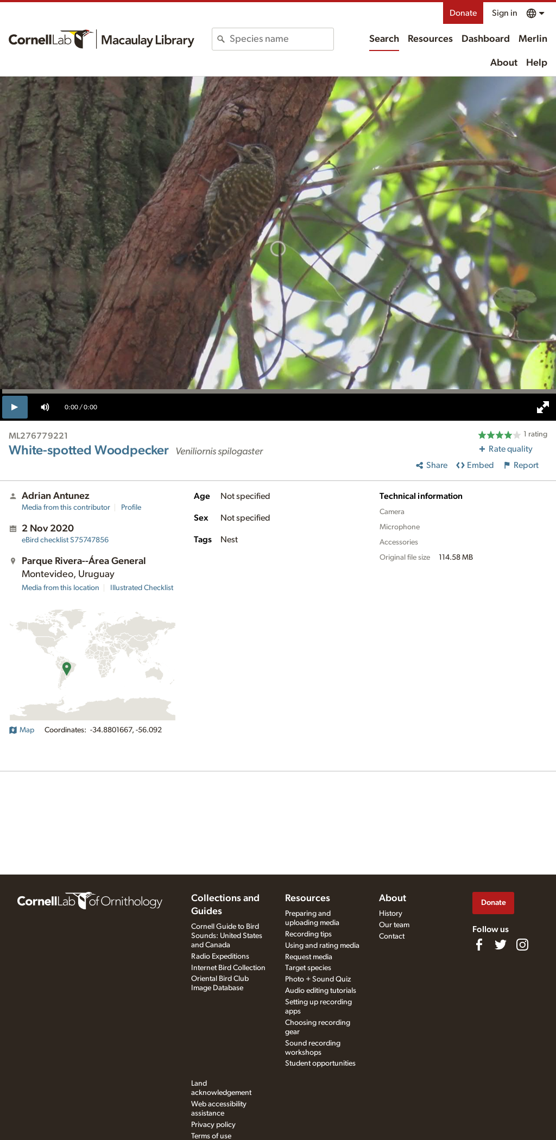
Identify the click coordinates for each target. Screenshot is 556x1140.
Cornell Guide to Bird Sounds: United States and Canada (226, 936)
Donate (463, 13)
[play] (15, 407)
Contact (392, 936)
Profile (131, 507)
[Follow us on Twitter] (500, 944)
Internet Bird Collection (228, 968)
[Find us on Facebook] (478, 944)
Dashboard (486, 39)
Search (384, 39)
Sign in (504, 13)
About (503, 63)
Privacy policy (213, 1125)
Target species (308, 968)
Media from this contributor (66, 507)
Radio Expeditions (220, 956)
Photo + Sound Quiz (318, 979)
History (390, 913)
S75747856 (65, 540)
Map (21, 730)
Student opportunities (320, 1063)
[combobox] (281, 39)
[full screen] (543, 407)
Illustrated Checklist (141, 588)
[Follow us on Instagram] (522, 944)
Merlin (533, 39)
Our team (394, 925)
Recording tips (308, 934)
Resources (430, 39)
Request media (308, 957)
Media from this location (60, 588)
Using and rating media (322, 945)
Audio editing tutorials (320, 991)
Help (536, 63)
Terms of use (211, 1136)
